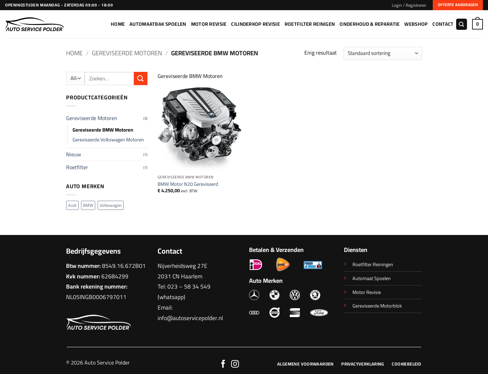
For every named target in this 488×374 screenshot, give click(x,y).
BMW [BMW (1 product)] (88, 205)
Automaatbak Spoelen (157, 23)
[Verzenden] (140, 78)
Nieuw (73, 154)
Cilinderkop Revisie (255, 23)
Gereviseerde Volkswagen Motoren (108, 139)
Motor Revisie (209, 23)
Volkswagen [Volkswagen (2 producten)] (111, 205)
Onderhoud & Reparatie (370, 23)
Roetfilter (77, 167)
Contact (442, 23)
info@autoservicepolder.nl (190, 317)
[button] (409, 5)
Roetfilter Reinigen (310, 23)
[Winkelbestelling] (383, 53)
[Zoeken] (461, 24)
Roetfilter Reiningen (372, 264)
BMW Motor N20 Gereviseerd (188, 184)
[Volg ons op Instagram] (235, 364)
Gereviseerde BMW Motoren (103, 129)
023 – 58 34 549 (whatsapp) (184, 291)
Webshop (416, 23)
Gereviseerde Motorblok (377, 305)
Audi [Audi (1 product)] (72, 205)
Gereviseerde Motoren (127, 53)
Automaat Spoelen (371, 278)
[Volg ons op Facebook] (223, 364)
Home (118, 23)
